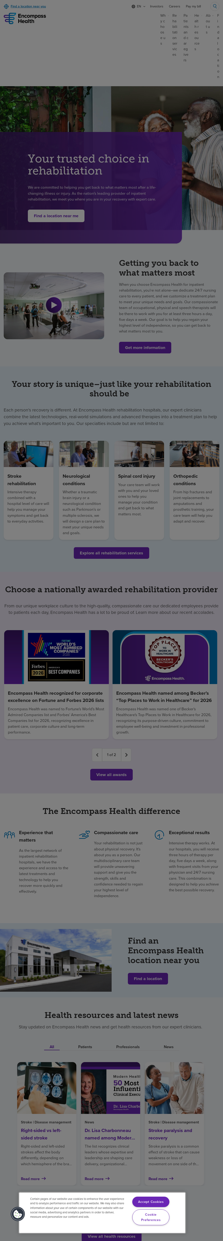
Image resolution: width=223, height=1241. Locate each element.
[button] (17, 1214)
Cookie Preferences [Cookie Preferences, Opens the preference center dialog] (151, 1217)
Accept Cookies (151, 1201)
